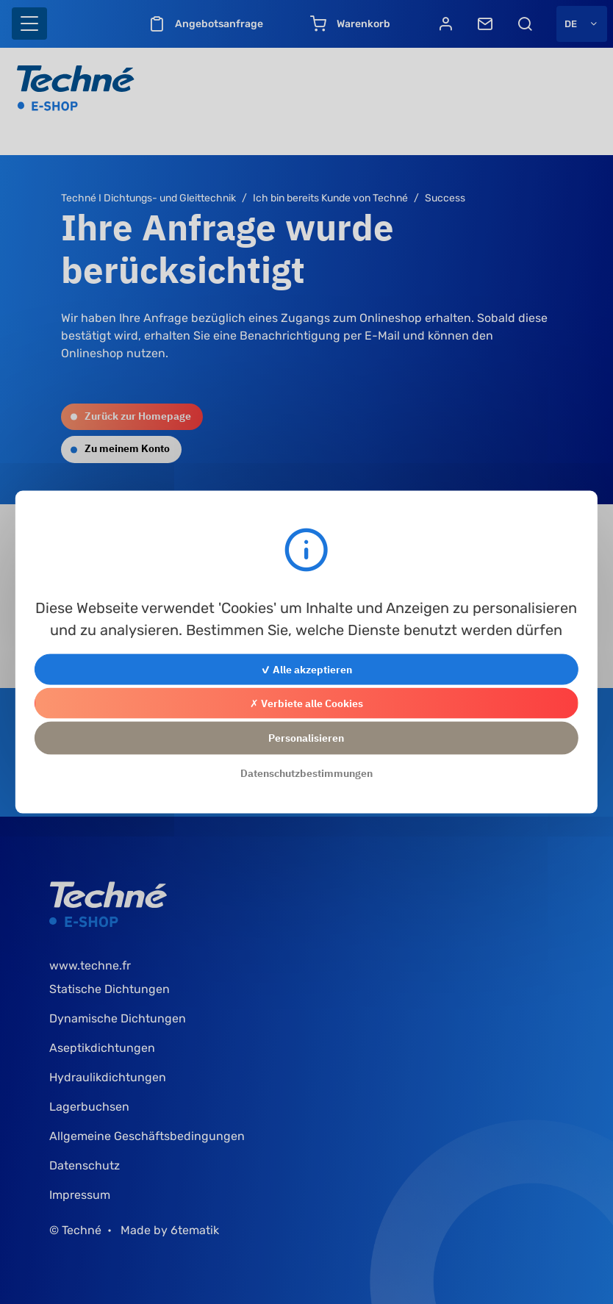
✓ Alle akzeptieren (306, 669)
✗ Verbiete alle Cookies (306, 703)
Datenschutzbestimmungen (306, 772)
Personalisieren (306, 738)
